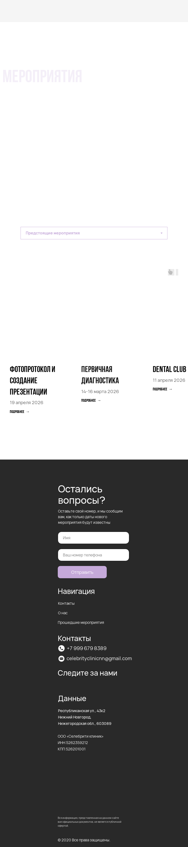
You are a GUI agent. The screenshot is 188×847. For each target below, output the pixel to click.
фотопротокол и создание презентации (32, 381)
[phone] (93, 555)
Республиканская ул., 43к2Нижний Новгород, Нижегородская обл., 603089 (84, 717)
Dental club (169, 370)
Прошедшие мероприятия (81, 622)
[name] (93, 538)
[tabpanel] (94, 357)
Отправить (82, 572)
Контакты (66, 603)
